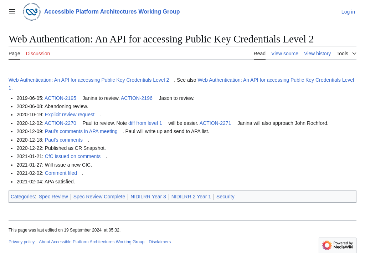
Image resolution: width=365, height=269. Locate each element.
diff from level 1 (145, 123)
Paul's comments (64, 140)
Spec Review (53, 196)
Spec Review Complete (99, 196)
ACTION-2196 (137, 98)
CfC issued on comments (73, 156)
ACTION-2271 (215, 123)
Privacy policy (22, 241)
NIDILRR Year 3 (148, 196)
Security (225, 196)
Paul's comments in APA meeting (81, 131)
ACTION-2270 (60, 123)
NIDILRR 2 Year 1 (191, 196)
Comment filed (61, 173)
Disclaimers (160, 241)
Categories (23, 196)
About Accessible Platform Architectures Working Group (91, 241)
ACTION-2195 (60, 98)
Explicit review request (69, 114)
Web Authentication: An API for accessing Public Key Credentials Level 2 (89, 80)
